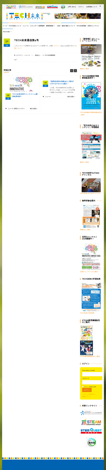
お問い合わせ (72, 7)
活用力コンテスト (93, 26)
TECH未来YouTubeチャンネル (90, 186)
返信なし (38, 55)
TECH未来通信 (81, 26)
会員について (86, 396)
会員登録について (91, 7)
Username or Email (88, 370)
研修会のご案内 (90, 217)
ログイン (81, 7)
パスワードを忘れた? (88, 394)
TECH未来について (15, 26)
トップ (5, 26)
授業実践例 (49, 26)
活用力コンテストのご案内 (89, 271)
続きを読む (34, 108)
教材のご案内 (84, 68)
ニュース (26, 26)
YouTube (6, 32)
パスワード (85, 378)
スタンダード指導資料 (37, 26)
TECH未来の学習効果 (87, 313)
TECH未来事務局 (50, 55)
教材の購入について (68, 26)
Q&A (58, 26)
